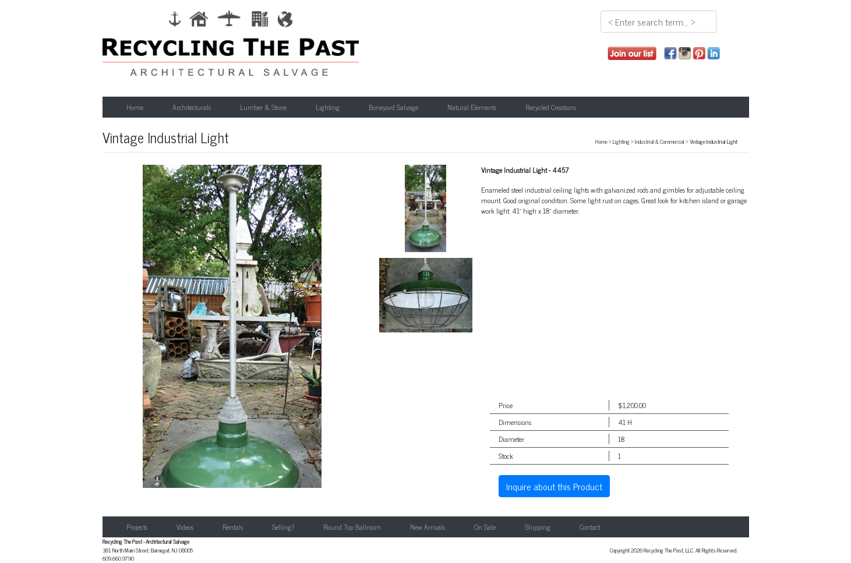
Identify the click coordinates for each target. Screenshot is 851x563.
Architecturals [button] (191, 107)
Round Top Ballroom (352, 527)
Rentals (233, 527)
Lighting (621, 141)
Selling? (283, 527)
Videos (184, 527)
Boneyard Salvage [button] (393, 107)
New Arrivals (427, 527)
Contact (590, 527)
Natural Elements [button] (471, 107)
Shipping (537, 527)
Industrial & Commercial (659, 141)
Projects (136, 527)
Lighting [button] (328, 107)
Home (134, 107)
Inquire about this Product (554, 486)
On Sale (485, 527)
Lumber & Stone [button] (263, 107)
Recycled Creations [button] (550, 107)
